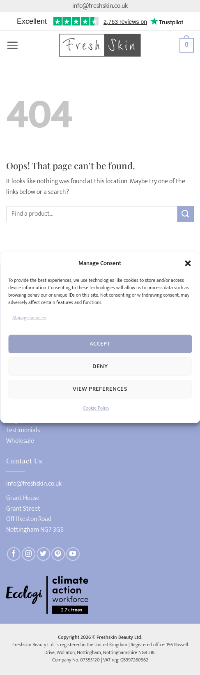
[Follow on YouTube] (73, 554)
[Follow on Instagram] (28, 554)
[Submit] (185, 214)
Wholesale (20, 441)
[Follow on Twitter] (43, 554)
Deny (100, 366)
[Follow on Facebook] (14, 554)
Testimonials (23, 430)
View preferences (100, 389)
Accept (100, 344)
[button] (188, 263)
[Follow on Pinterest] (58, 554)
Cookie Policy (96, 408)
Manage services (29, 317)
